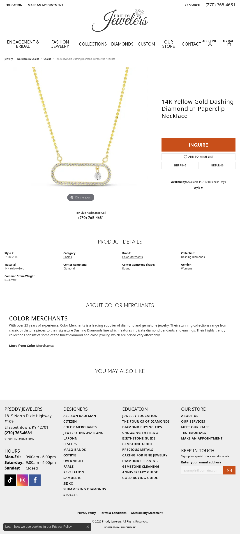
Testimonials (193, 432)
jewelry (9, 58)
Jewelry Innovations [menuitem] (83, 432)
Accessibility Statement (147, 513)
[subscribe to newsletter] (229, 470)
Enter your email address (201, 462)
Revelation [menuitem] (73, 472)
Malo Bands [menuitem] (74, 449)
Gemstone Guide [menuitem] (137, 444)
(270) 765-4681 (91, 217)
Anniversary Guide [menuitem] (140, 472)
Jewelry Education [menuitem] (140, 416)
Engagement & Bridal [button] (23, 44)
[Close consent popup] (87, 526)
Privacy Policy (86, 513)
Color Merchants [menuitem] (80, 427)
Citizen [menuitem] (70, 421)
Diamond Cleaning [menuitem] (140, 461)
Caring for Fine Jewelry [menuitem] (145, 455)
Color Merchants (132, 257)
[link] (45, 5)
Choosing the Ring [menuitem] (140, 432)
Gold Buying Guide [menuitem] (140, 478)
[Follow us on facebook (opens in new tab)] (35, 480)
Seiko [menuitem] (68, 483)
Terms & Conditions (113, 513)
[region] (80, 135)
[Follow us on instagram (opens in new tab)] (22, 480)
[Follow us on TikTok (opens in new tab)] (10, 480)
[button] (13, 5)
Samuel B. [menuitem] (72, 478)
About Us (189, 416)
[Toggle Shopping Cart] (228, 42)
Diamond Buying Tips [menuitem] (142, 427)
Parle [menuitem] (68, 466)
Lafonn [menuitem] (70, 438)
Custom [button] (146, 44)
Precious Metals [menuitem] (137, 449)
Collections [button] (93, 44)
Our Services (193, 421)
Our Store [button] (168, 44)
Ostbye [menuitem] (69, 455)
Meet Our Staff (195, 427)
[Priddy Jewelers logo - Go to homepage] (120, 20)
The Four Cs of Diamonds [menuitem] (146, 421)
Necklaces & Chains (28, 58)
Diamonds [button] (122, 44)
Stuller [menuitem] (70, 495)
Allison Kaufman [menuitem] (79, 416)
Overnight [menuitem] (73, 461)
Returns (217, 165)
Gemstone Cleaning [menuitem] (140, 466)
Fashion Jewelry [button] (60, 44)
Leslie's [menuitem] (70, 444)
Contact (191, 44)
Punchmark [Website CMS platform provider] (128, 527)
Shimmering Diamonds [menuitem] (84, 489)
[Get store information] (20, 439)
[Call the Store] (18, 432)
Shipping (180, 165)
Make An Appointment (202, 438)
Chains (47, 58)
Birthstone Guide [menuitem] (139, 438)
